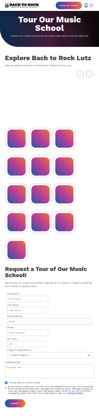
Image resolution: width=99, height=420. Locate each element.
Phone (10, 327)
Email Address (14, 316)
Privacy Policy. (75, 393)
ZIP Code (12, 339)
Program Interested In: (19, 350)
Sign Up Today (69, 5)
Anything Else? (13, 362)
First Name (13, 294)
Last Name (13, 305)
